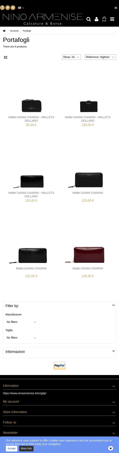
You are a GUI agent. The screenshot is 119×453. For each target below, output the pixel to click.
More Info (26, 448)
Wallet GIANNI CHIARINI (88, 192)
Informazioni (15, 352)
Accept (11, 448)
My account (11, 401)
